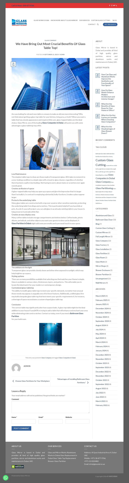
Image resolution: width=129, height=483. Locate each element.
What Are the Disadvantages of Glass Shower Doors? (108, 130)
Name (14, 417)
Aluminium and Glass (104, 215)
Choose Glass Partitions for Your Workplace (31, 381)
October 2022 (101, 380)
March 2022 (100, 401)
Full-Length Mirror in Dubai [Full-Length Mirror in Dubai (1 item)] (103, 169)
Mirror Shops (101, 266)
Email (41, 417)
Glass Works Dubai (41, 20)
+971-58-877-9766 (98, 458)
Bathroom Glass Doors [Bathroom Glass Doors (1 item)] (101, 153)
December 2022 (102, 372)
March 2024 (100, 342)
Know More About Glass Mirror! (64, 20)
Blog (115, 20)
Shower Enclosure (103, 270)
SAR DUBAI (113, 476)
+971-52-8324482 (91, 461)
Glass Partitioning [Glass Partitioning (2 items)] (104, 188)
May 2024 (100, 334)
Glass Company (50, 40)
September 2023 (102, 367)
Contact (92, 24)
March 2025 (100, 296)
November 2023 (102, 359)
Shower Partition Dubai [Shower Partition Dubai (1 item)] (110, 200)
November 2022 (102, 376)
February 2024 (101, 346)
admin (62, 54)
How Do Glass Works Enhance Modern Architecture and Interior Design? (108, 94)
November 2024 (102, 313)
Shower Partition (102, 274)
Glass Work (100, 262)
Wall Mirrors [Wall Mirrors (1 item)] (99, 203)
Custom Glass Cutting (101, 20)
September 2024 (102, 321)
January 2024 (101, 350)
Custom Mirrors (102, 232)
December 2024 (102, 308)
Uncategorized (101, 278)
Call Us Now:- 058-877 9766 (23, 5)
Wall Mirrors (100, 283)
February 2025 (101, 300)
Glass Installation (102, 249)
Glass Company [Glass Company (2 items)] (103, 181)
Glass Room (100, 257)
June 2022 (100, 397)
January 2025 (101, 304)
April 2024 (100, 338)
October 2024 (101, 317)
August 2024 (101, 325)
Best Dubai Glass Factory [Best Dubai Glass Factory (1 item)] (106, 156)
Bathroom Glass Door (104, 220)
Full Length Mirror (103, 236)
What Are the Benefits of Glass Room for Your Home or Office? (108, 107)
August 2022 (101, 388)
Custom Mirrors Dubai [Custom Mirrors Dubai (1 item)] (111, 165)
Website (69, 417)
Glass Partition (101, 253)
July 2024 (99, 329)
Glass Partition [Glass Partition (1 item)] (111, 185)
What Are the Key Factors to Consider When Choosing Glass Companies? (109, 118)
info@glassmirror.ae (97, 464)
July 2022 (99, 393)
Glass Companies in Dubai (67, 358)
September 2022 (102, 384)
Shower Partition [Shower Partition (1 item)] (100, 200)
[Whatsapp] (5, 477)
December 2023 (102, 355)
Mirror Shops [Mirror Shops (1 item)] (105, 191)
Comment (15, 399)
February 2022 (101, 405)
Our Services (84, 20)
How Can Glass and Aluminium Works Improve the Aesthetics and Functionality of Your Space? (108, 79)
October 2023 (101, 363)
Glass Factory (101, 245)
